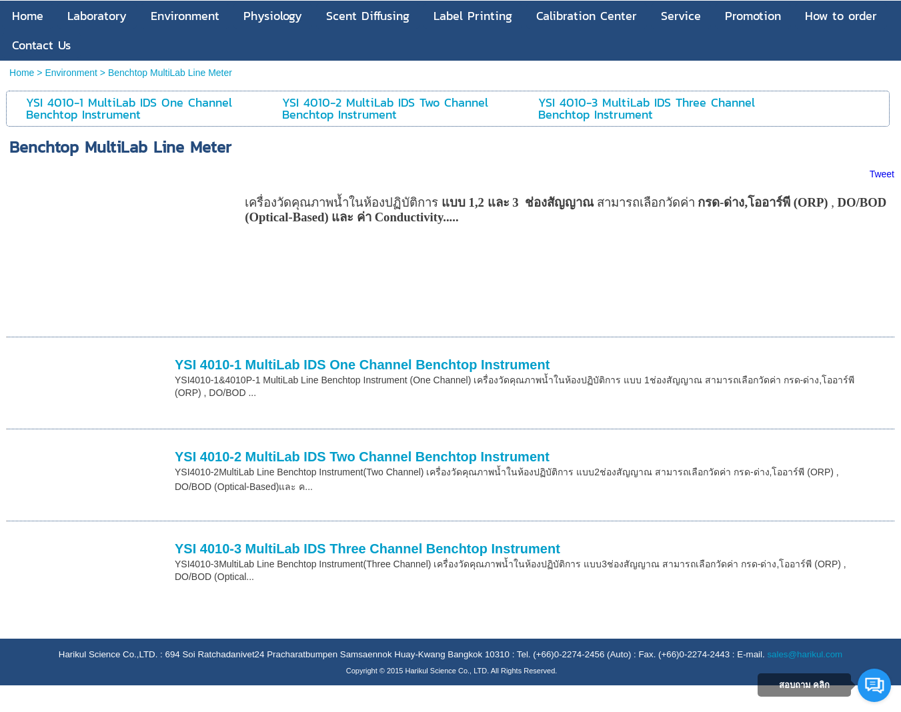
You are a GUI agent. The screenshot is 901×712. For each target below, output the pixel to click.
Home (21, 72)
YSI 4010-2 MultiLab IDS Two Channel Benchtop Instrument (362, 456)
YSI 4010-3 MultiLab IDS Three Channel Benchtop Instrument (367, 548)
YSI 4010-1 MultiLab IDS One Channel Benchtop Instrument (362, 364)
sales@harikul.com (804, 654)
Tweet (882, 174)
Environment (71, 72)
